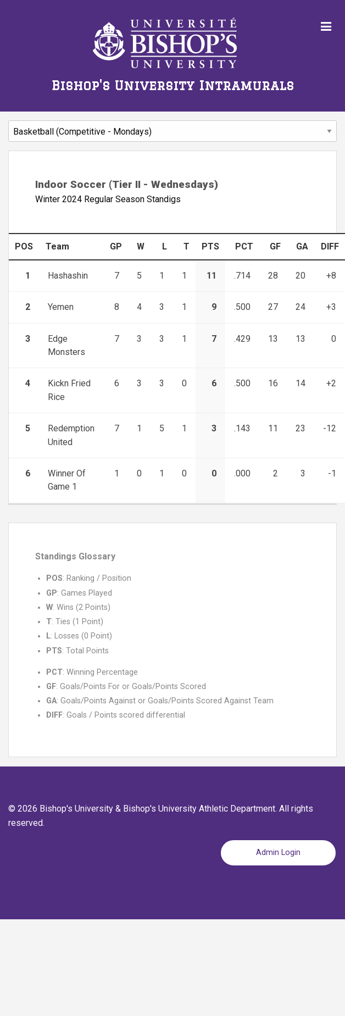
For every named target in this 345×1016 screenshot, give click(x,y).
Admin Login (278, 852)
